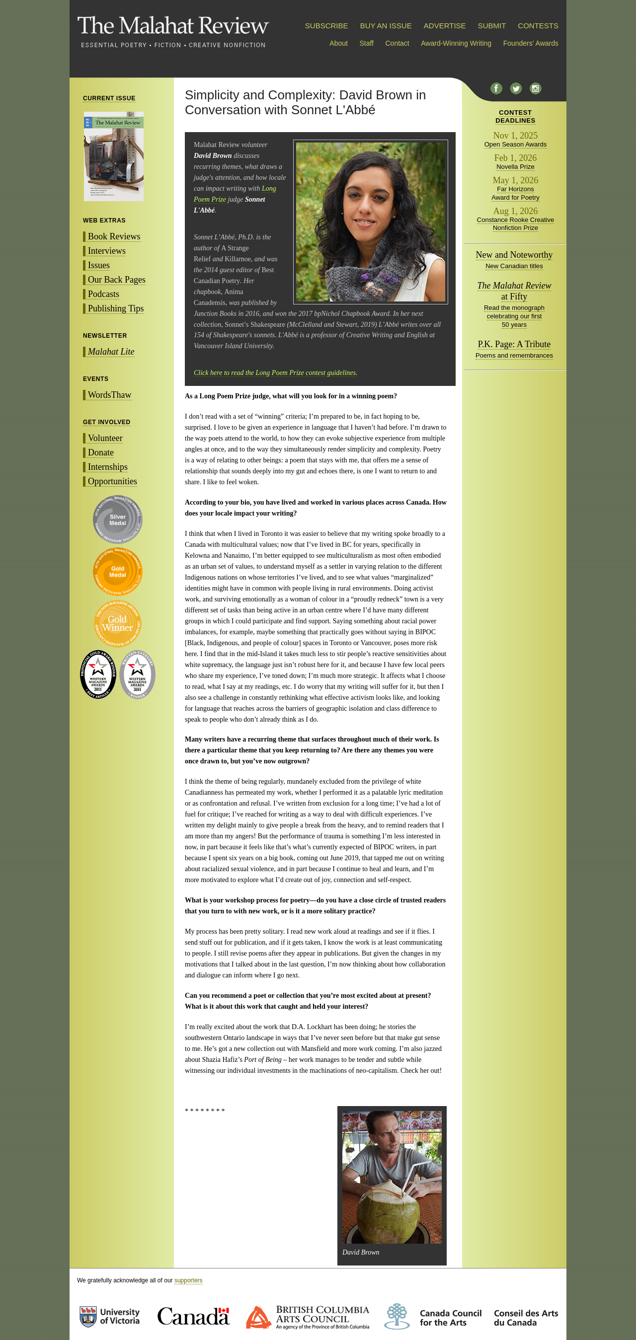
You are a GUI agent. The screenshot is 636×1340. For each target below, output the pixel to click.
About (338, 43)
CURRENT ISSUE (109, 98)
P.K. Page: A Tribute (514, 344)
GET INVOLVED (107, 422)
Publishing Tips (116, 308)
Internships (108, 467)
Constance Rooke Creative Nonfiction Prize (515, 224)
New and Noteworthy (514, 255)
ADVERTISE (445, 25)
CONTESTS (538, 25)
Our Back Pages (117, 280)
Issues (99, 265)
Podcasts (103, 294)
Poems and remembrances (514, 355)
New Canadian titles (514, 266)
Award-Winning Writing (456, 43)
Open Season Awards (515, 144)
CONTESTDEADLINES (515, 116)
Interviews (107, 251)
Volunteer (105, 438)
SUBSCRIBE (326, 25)
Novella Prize (515, 166)
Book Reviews (114, 236)
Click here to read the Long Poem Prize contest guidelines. (275, 372)
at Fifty (514, 291)
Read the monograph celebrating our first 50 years (514, 316)
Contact (397, 43)
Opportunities (112, 481)
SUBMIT (492, 25)
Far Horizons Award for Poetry (515, 193)
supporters (188, 1280)
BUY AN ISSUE (386, 25)
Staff (366, 43)
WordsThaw (110, 395)
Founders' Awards (530, 43)
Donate (101, 452)
